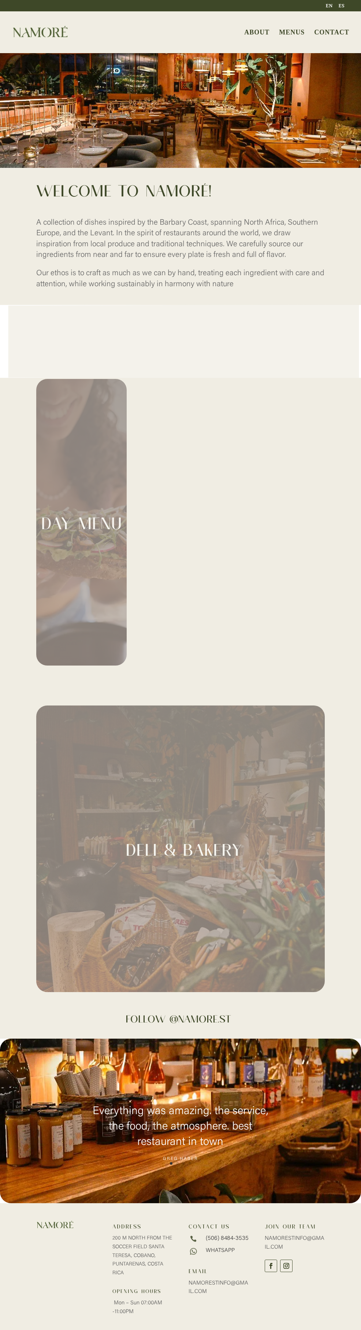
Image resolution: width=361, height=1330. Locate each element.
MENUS (292, 33)
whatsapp (220, 1250)
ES (342, 6)
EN (329, 6)
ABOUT (256, 33)
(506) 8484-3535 (227, 1238)
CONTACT (331, 33)
